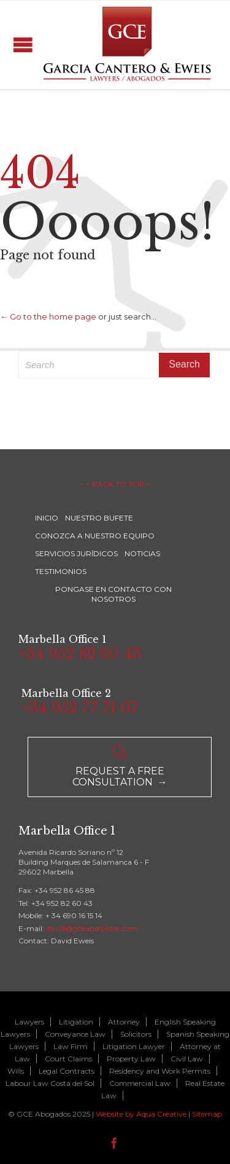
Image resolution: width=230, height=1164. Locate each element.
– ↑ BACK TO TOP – (115, 484)
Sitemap (207, 1114)
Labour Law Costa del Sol (50, 1083)
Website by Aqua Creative (141, 1114)
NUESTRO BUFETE (99, 517)
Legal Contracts (66, 1071)
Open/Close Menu (23, 44)
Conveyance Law (75, 1034)
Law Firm (70, 1046)
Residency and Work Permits (159, 1071)
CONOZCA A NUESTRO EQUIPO (95, 535)
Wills (15, 1071)
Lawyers (29, 1021)
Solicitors (135, 1034)
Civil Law (187, 1058)
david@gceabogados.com (91, 928)
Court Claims (68, 1058)
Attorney (124, 1021)
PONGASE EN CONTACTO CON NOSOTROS (113, 594)
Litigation (76, 1021)
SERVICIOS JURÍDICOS (76, 553)
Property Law (131, 1058)
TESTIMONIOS (60, 571)
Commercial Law (140, 1083)
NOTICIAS (142, 553)
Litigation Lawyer (133, 1046)
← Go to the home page (48, 316)
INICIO (46, 517)
